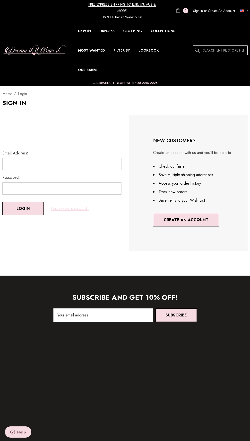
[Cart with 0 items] (182, 10)
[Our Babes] (88, 70)
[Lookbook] (148, 50)
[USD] (242, 10)
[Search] (198, 50)
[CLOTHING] (132, 32)
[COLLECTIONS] (163, 32)
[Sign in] (198, 11)
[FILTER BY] (121, 51)
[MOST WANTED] (91, 50)
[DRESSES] (107, 32)
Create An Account (221, 10)
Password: (11, 177)
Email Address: (15, 153)
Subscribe (176, 315)
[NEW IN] (84, 31)
